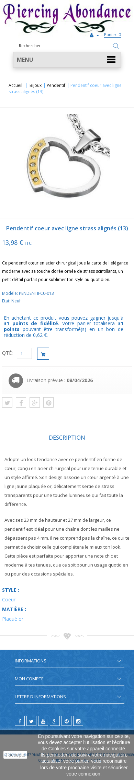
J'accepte (15, 755)
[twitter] (31, 721)
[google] (55, 721)
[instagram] (78, 721)
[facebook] (20, 721)
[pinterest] (66, 721)
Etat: (6, 301)
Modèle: (10, 293)
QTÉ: (7, 353)
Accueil (15, 85)
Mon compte (29, 679)
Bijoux (36, 85)
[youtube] (43, 721)
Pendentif (56, 85)
